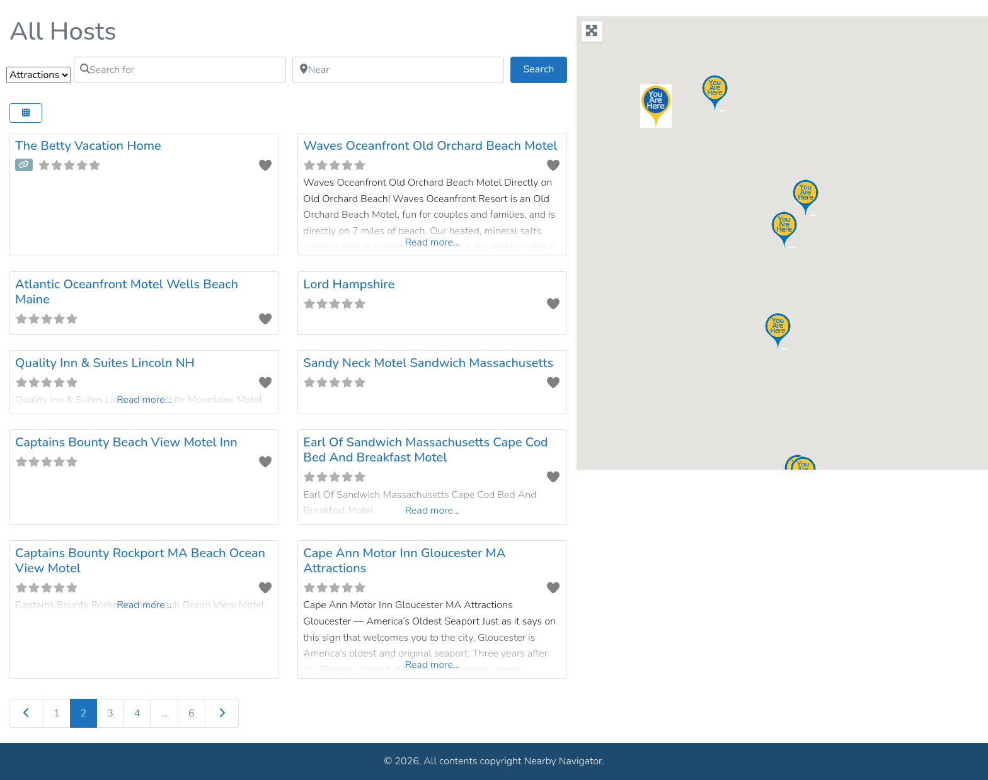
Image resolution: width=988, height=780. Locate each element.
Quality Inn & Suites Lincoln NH (105, 362)
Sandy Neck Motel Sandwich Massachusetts (428, 362)
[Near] (398, 70)
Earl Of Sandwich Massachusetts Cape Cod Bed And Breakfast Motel (425, 450)
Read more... (432, 242)
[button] (828, 271)
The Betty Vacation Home (88, 145)
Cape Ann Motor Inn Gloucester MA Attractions (404, 561)
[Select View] (25, 113)
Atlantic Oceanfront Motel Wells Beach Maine (126, 292)
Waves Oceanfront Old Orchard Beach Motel (430, 145)
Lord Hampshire (348, 284)
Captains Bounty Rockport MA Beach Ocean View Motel (140, 561)
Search (545, 68)
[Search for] (180, 70)
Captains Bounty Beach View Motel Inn (126, 442)
